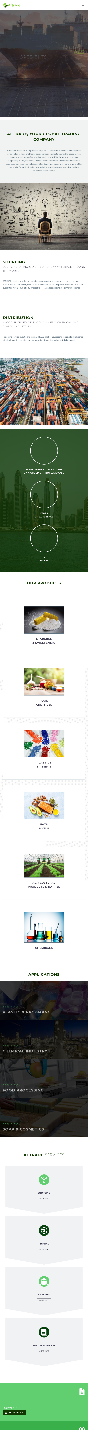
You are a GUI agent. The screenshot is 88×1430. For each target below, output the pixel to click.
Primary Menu (83, 5)
